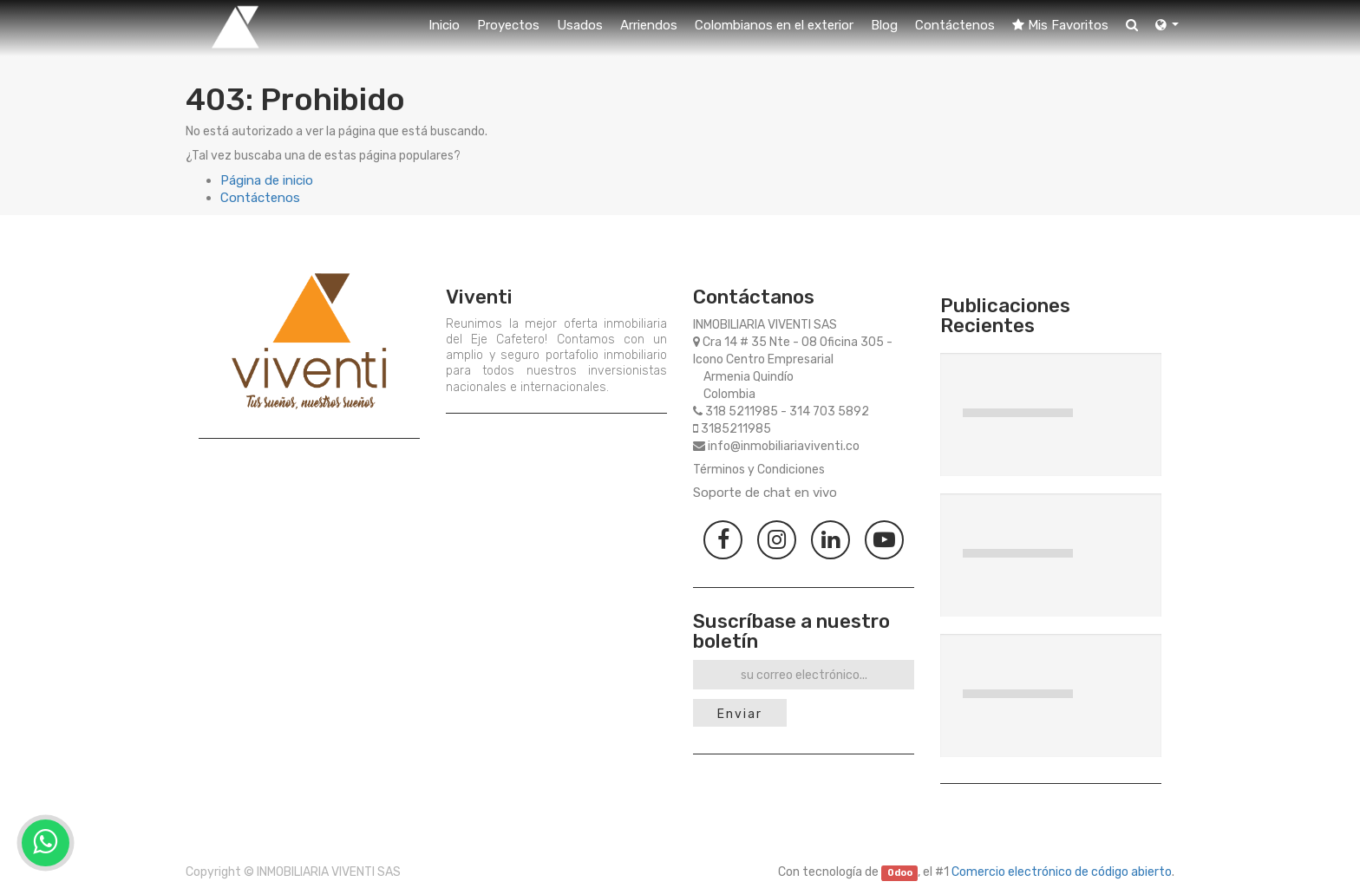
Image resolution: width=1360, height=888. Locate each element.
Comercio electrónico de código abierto (1061, 872)
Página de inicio (266, 180)
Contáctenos (260, 198)
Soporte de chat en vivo (765, 492)
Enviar (739, 714)
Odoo (899, 872)
